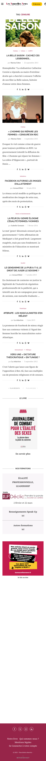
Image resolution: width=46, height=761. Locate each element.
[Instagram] (26, 729)
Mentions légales (23, 742)
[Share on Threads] (25, 89)
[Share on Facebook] (17, 89)
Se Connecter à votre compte (23, 745)
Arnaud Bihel (18, 188)
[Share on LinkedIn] (22, 89)
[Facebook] (14, 729)
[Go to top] (23, 757)
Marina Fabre (16, 63)
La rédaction (18, 320)
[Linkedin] (31, 729)
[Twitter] (20, 729)
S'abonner (37, 4)
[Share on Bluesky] (28, 89)
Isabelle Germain (17, 225)
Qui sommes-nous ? (29, 738)
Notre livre (12, 738)
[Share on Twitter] (20, 89)
